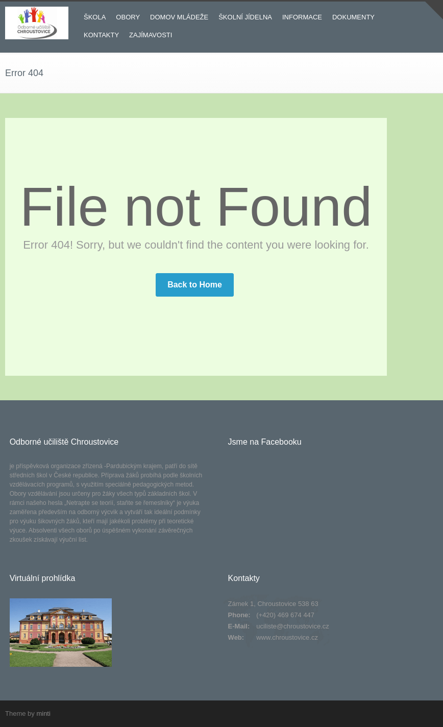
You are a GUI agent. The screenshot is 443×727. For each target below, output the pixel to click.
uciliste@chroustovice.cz (292, 626)
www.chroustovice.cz (287, 637)
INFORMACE (302, 17)
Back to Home (194, 284)
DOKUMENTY (353, 17)
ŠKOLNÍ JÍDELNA (245, 17)
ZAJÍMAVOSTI (150, 35)
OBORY (128, 17)
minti (43, 713)
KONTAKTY (101, 35)
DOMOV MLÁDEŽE (179, 17)
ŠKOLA (95, 17)
